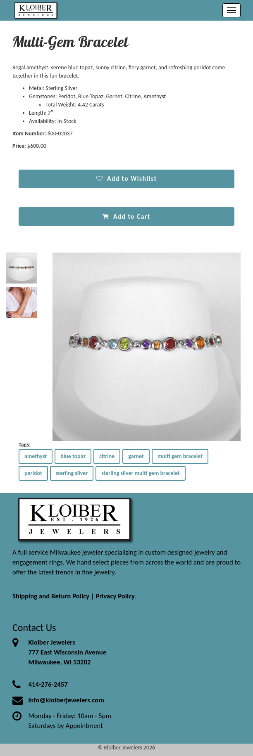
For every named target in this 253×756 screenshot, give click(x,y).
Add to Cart (126, 216)
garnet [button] (136, 456)
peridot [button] (33, 473)
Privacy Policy (115, 596)
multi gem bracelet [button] (180, 456)
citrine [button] (107, 456)
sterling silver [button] (72, 473)
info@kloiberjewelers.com (66, 700)
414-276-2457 (47, 684)
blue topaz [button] (73, 456)
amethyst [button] (35, 456)
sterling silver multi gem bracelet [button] (140, 473)
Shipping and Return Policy (50, 596)
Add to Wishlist (126, 178)
